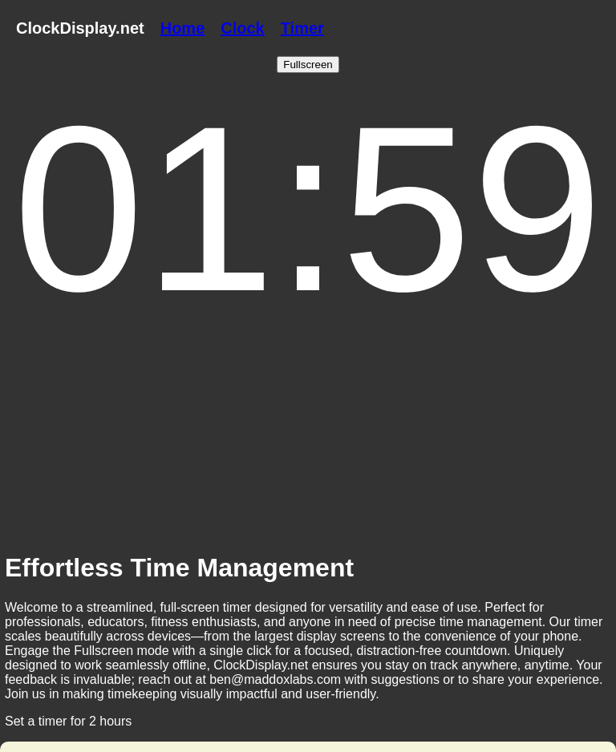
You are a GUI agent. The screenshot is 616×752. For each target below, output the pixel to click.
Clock (242, 28)
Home (182, 28)
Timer (302, 28)
